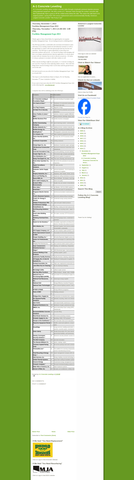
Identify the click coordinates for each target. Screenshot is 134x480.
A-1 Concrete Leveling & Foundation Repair (89, 98)
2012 (82, 178)
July (83, 170)
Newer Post (36, 431)
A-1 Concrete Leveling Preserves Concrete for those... (89, 160)
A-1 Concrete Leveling (47, 6)
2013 (82, 148)
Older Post (70, 431)
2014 (82, 146)
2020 (82, 131)
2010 (82, 183)
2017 (82, 138)
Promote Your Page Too (84, 117)
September (85, 165)
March (84, 173)
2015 (82, 143)
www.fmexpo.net (50, 85)
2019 (82, 133)
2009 (82, 185)
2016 (82, 141)
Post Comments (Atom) (48, 435)
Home (53, 431)
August (84, 168)
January (84, 175)
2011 (82, 180)
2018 (82, 136)
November (85, 151)
